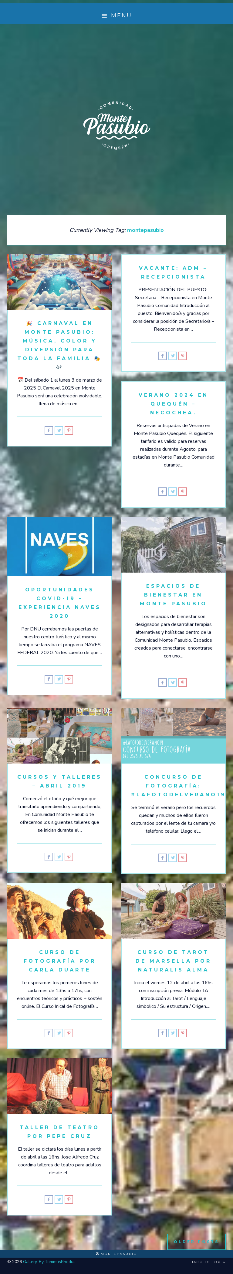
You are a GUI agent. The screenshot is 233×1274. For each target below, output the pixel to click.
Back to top (208, 1262)
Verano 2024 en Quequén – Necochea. (173, 404)
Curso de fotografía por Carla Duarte (60, 961)
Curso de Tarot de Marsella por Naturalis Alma (173, 961)
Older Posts (196, 1241)
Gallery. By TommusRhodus (49, 1262)
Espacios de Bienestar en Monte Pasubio (173, 595)
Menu (116, 15)
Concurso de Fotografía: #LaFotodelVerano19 (178, 786)
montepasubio (116, 1254)
